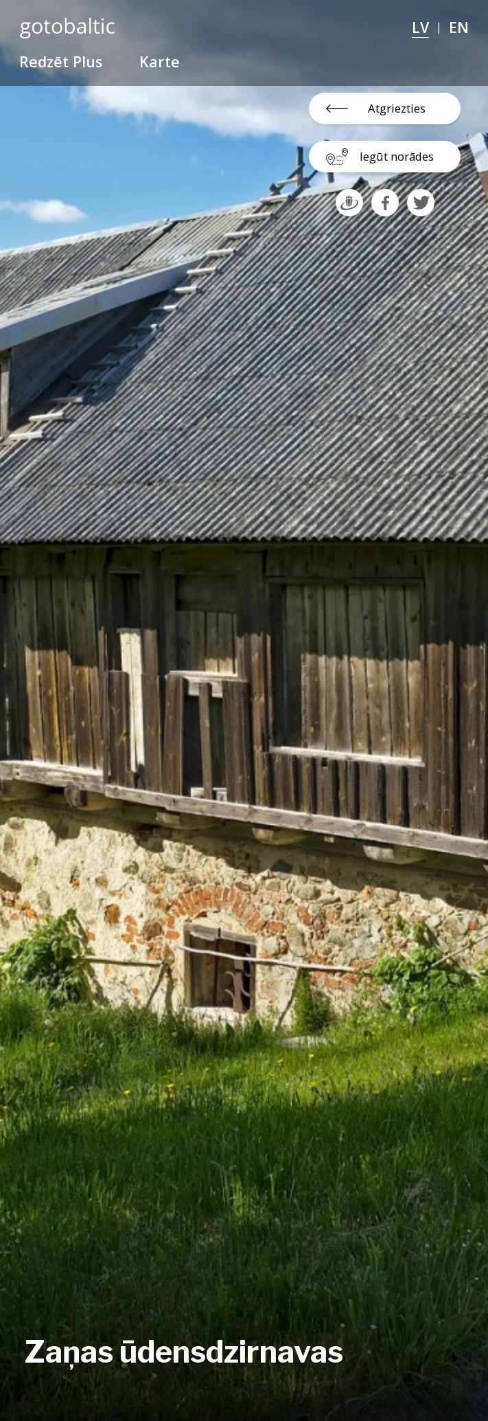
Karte (159, 61)
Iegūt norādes (397, 156)
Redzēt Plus (60, 61)
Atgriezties (397, 108)
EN (459, 27)
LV (420, 27)
